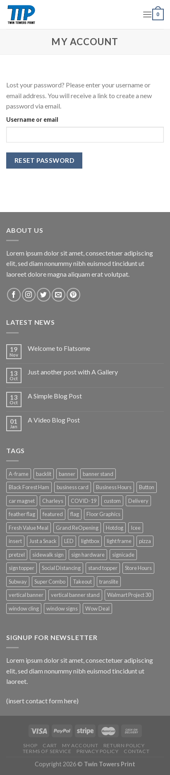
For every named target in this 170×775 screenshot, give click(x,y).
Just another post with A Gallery (73, 372)
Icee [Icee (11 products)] (136, 527)
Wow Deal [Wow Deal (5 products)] (97, 608)
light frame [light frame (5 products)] (119, 541)
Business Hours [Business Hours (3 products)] (114, 487)
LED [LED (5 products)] (69, 541)
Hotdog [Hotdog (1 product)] (114, 527)
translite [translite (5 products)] (108, 581)
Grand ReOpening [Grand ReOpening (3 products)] (77, 527)
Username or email (32, 119)
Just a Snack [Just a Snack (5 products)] (43, 541)
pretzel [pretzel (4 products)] (17, 554)
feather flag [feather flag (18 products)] (22, 514)
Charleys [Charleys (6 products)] (52, 500)
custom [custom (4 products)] (112, 500)
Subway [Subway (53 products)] (18, 581)
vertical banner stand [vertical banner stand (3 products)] (75, 595)
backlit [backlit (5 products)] (43, 474)
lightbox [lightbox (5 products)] (90, 541)
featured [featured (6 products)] (53, 514)
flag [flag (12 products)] (74, 514)
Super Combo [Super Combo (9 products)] (49, 581)
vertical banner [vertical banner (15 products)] (26, 595)
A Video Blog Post (54, 420)
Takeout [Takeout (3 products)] (82, 581)
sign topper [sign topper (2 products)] (21, 568)
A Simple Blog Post (55, 396)
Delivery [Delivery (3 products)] (138, 500)
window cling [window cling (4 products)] (24, 608)
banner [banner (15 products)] (67, 474)
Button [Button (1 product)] (146, 487)
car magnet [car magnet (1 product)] (22, 500)
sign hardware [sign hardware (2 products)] (88, 554)
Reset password (44, 160)
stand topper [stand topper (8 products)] (102, 568)
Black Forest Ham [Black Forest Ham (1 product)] (29, 487)
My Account (80, 745)
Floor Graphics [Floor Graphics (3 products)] (103, 514)
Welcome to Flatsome (59, 348)
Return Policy (124, 745)
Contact (136, 751)
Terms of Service (47, 751)
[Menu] (147, 14)
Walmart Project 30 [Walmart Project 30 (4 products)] (129, 595)
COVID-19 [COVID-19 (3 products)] (83, 500)
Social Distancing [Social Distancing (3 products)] (61, 568)
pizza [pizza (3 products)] (145, 541)
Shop (30, 745)
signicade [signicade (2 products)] (123, 554)
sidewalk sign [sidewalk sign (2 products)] (48, 554)
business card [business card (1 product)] (73, 487)
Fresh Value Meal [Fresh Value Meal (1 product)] (28, 527)
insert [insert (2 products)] (15, 541)
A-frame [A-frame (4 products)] (19, 474)
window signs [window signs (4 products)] (62, 608)
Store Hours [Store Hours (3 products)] (138, 568)
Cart (50, 745)
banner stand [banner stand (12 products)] (98, 474)
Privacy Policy (98, 751)
